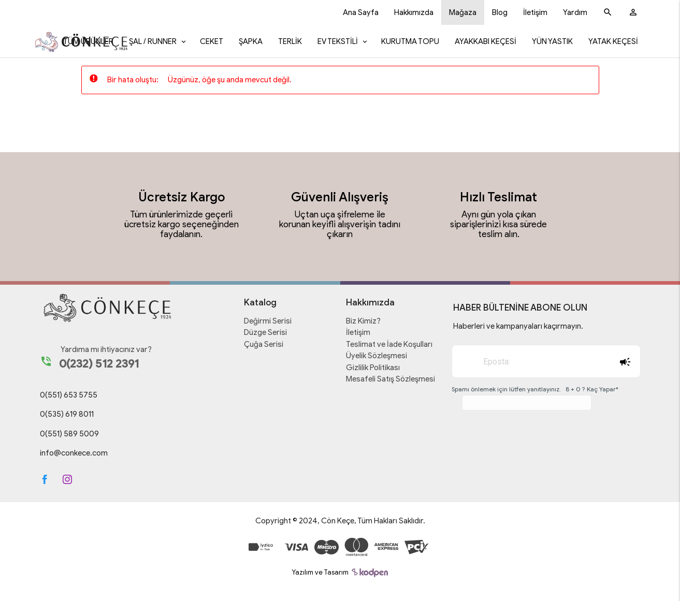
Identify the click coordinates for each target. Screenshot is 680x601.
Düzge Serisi (265, 332)
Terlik (290, 41)
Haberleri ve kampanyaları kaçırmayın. (518, 326)
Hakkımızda (413, 12)
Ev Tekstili (337, 41)
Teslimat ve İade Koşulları (389, 344)
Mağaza (462, 12)
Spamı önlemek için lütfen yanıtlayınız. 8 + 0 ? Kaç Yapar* (535, 389)
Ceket (211, 41)
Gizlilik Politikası (373, 367)
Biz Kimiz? (363, 321)
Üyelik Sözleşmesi (376, 355)
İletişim (535, 12)
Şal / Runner (153, 41)
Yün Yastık (552, 41)
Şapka (251, 41)
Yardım (575, 12)
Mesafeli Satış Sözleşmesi (390, 379)
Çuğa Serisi (263, 344)
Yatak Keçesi (613, 41)
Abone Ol (624, 361)
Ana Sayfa (361, 12)
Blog (500, 12)
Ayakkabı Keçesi (485, 41)
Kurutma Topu (410, 41)
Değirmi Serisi (268, 321)
